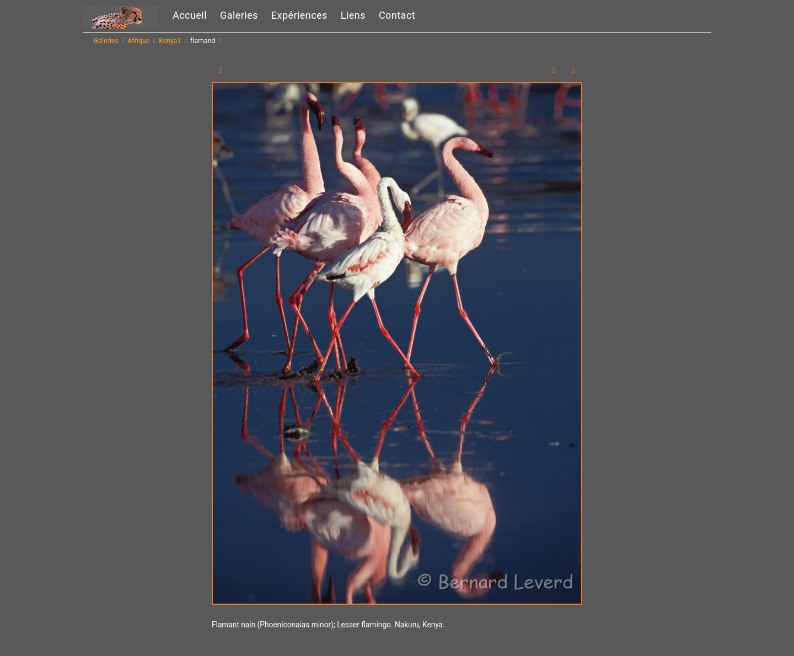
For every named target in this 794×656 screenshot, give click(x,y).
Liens (353, 15)
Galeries (239, 15)
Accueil (190, 15)
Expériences (299, 15)
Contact (397, 15)
